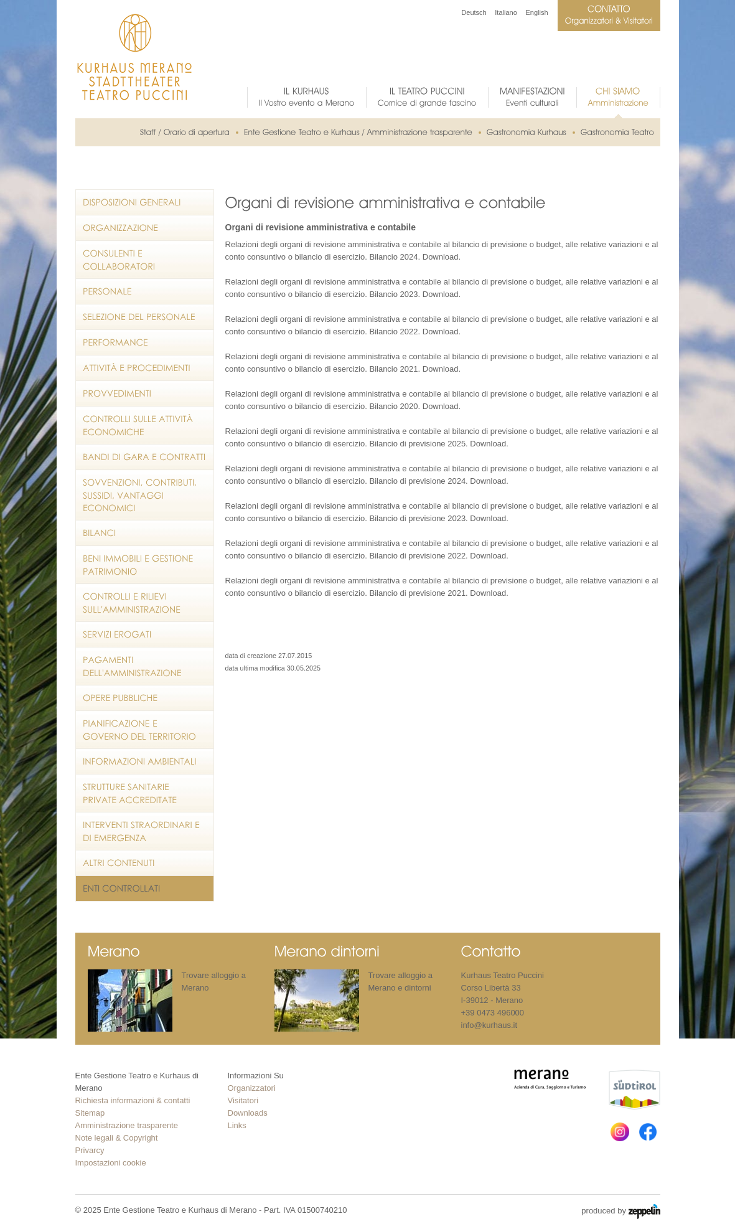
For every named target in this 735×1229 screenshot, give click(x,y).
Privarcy (90, 1150)
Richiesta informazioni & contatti (132, 1100)
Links (237, 1125)
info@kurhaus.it (489, 1025)
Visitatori (243, 1100)
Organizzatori (252, 1088)
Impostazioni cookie (110, 1162)
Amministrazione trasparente (126, 1125)
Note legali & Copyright (116, 1137)
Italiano (506, 12)
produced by (620, 1211)
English (536, 12)
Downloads (248, 1113)
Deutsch (473, 12)
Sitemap (90, 1113)
